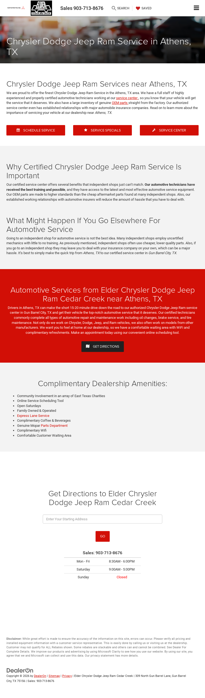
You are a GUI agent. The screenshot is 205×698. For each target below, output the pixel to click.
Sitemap (54, 676)
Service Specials (102, 130)
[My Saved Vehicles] (143, 8)
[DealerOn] (20, 670)
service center (127, 98)
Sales (81, 8)
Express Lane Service (33, 416)
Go (102, 536)
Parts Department (54, 426)
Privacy (67, 676)
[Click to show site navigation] (196, 8)
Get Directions (102, 346)
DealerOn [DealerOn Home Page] (40, 676)
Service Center (169, 130)
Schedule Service (36, 130)
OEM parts (120, 103)
